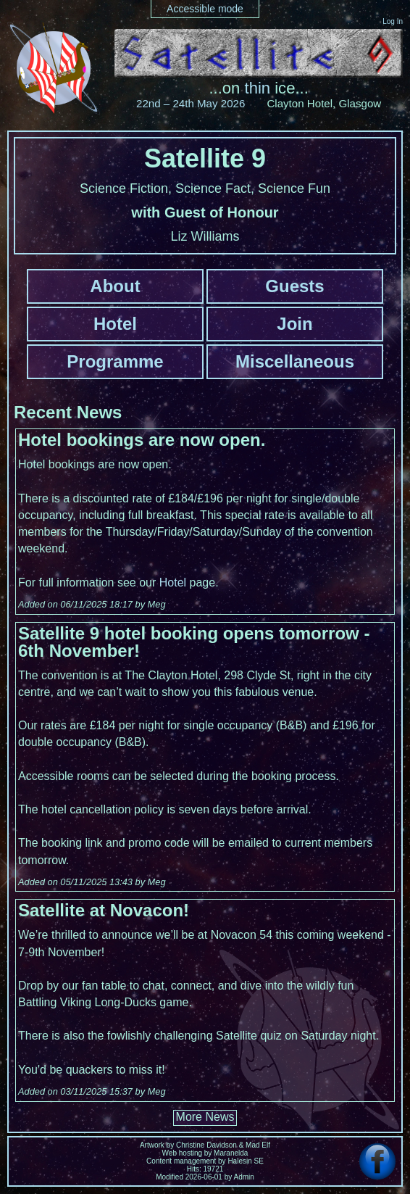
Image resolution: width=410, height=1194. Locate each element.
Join (294, 323)
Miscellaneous (294, 361)
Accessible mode (205, 8)
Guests (294, 286)
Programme (115, 361)
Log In (392, 21)
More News (205, 1117)
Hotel (115, 323)
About (115, 286)
